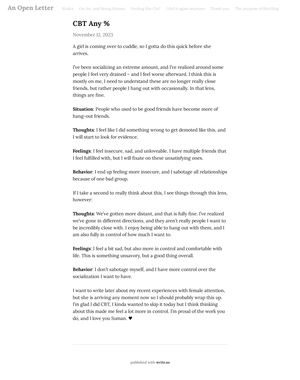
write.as (163, 362)
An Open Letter (30, 8)
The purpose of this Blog (257, 8)
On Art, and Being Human (102, 8)
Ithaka (67, 8)
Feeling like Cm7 (145, 8)
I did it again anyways (185, 8)
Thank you (219, 8)
